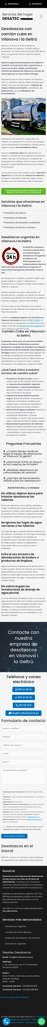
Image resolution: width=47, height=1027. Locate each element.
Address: (7, 961)
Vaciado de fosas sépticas (18, 932)
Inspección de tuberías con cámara (22, 938)
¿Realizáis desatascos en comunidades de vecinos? (20, 471)
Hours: (6, 973)
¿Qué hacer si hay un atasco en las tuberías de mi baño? (22, 463)
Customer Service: (12, 986)
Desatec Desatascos (17, 952)
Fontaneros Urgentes (15, 943)
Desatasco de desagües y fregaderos (22, 222)
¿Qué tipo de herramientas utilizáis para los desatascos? (22, 479)
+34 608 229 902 (30, 989)
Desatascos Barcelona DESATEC (14, 997)
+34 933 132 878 (29, 986)
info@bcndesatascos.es (21, 957)
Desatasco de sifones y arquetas (20, 227)
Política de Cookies (34, 1022)
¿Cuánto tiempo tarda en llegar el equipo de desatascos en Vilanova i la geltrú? (22, 454)
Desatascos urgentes (15, 926)
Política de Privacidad (34, 819)
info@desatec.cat (33, 817)
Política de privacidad (14, 1022)
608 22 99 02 (34, 320)
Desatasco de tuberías (15, 213)
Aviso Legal (37, 1019)
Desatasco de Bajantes (16, 217)
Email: (6, 957)
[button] (41, 16)
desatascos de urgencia (30, 326)
